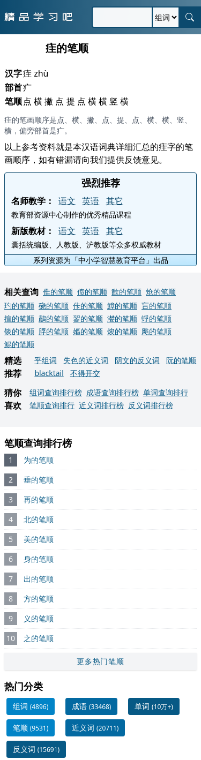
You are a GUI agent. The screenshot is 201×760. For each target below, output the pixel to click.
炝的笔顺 (161, 292)
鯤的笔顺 (19, 344)
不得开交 (85, 373)
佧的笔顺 (88, 305)
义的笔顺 (39, 618)
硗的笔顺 (54, 305)
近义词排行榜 (101, 405)
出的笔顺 (39, 579)
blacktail (48, 373)
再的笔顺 (39, 499)
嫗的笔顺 (88, 331)
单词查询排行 (165, 392)
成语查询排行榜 (112, 392)
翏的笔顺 (88, 318)
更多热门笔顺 (100, 661)
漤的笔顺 (122, 318)
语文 (67, 201)
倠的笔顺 (58, 292)
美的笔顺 (39, 539)
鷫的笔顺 (54, 318)
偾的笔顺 (92, 292)
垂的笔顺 (39, 480)
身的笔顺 (39, 559)
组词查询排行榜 (55, 392)
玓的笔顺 (19, 305)
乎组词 (45, 360)
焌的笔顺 (122, 331)
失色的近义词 (85, 360)
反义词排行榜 (150, 405)
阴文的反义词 (137, 360)
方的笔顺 (39, 598)
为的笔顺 (39, 460)
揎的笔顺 (19, 318)
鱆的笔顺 (122, 305)
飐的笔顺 (157, 331)
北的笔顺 (39, 519)
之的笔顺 (39, 638)
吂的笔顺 (157, 305)
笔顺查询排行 (52, 405)
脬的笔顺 (54, 331)
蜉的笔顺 (157, 318)
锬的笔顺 (19, 331)
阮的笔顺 (181, 360)
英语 (90, 201)
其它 (114, 201)
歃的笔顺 (126, 292)
